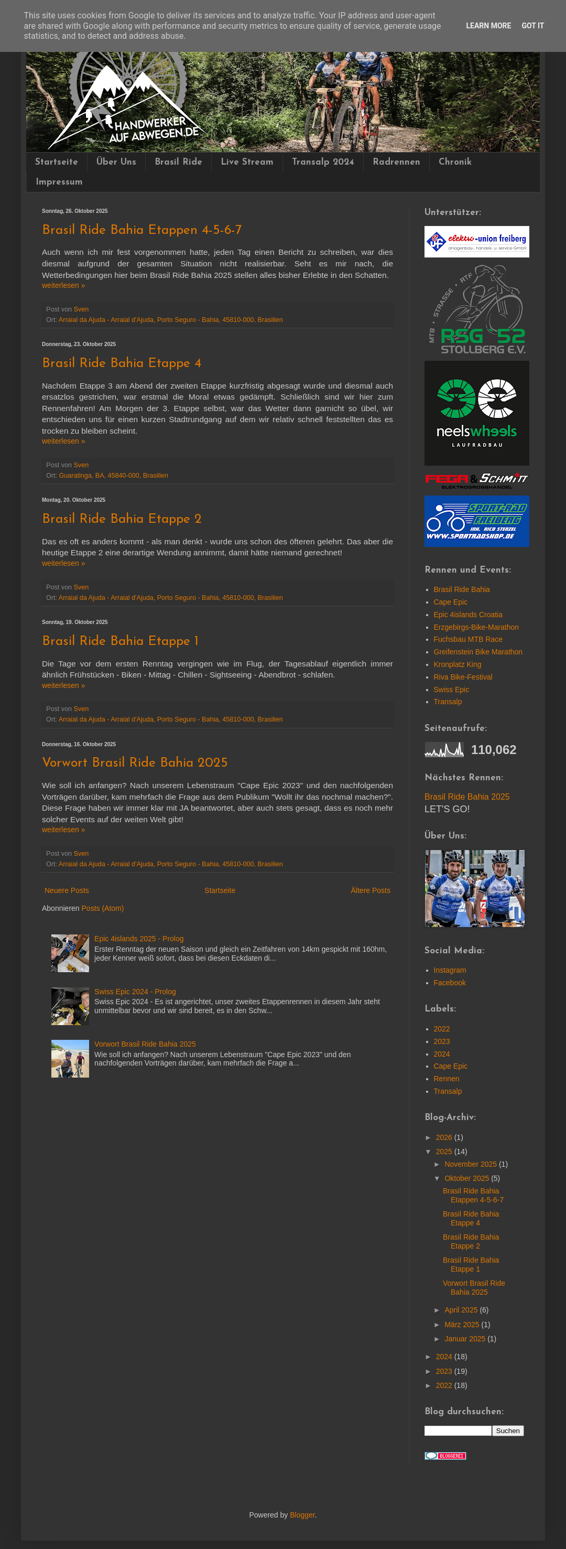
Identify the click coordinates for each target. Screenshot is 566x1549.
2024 (442, 1054)
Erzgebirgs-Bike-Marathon (476, 627)
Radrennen (396, 162)
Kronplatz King (458, 664)
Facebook (450, 982)
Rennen (447, 1078)
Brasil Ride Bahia (462, 589)
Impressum (59, 182)
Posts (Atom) (103, 908)
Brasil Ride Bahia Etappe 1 (120, 641)
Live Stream (247, 162)
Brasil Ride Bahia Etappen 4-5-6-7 (142, 230)
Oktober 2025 (467, 1178)
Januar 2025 (465, 1339)
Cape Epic (451, 602)
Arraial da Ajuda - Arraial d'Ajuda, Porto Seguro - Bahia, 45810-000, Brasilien (171, 320)
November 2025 (471, 1164)
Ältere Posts (370, 890)
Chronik (455, 162)
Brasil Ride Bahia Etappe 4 (121, 363)
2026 (445, 1137)
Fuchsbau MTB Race (468, 639)
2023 (442, 1041)
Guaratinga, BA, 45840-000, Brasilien (114, 475)
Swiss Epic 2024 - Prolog (135, 991)
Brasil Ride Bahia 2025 (467, 796)
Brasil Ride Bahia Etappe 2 (122, 519)
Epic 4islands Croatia (468, 614)
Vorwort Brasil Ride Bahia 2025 (135, 763)
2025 (445, 1151)
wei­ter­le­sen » (63, 285)
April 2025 (462, 1310)
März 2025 (462, 1324)
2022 (442, 1029)
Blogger (302, 1515)
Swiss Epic (452, 689)
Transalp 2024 (323, 162)
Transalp (448, 701)
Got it (532, 25)
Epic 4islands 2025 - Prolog (138, 938)
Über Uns (116, 162)
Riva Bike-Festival (463, 677)
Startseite (56, 162)
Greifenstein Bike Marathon (478, 652)
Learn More (488, 25)
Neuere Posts (67, 890)
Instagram (450, 970)
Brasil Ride (178, 162)
